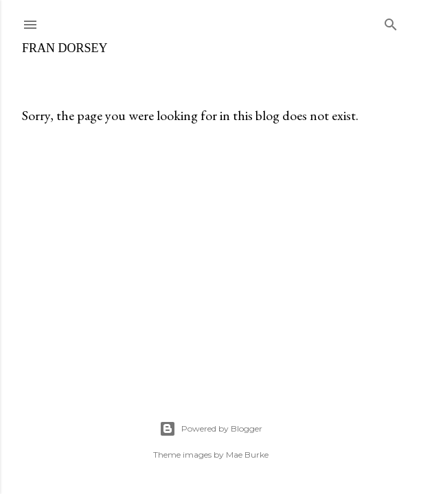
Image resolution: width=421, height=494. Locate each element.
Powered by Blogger (210, 429)
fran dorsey (65, 48)
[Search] (391, 21)
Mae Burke (247, 454)
